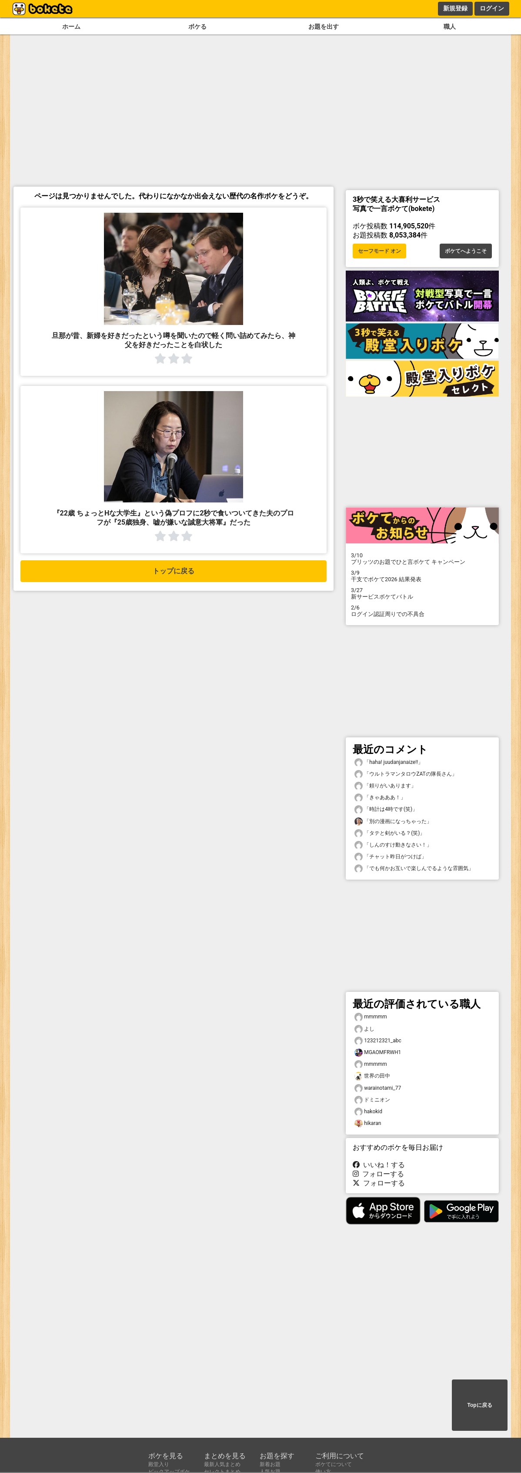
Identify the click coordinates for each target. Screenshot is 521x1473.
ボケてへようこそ (466, 251)
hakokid (368, 1112)
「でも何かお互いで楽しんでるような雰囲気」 (414, 868)
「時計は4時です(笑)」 (385, 809)
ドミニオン (372, 1100)
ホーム (71, 26)
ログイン (492, 8)
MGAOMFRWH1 (377, 1052)
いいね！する (379, 1165)
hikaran (367, 1123)
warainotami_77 (377, 1088)
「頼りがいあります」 (385, 786)
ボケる (197, 26)
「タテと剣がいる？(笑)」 (389, 833)
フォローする (378, 1174)
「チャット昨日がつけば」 (390, 857)
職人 (450, 26)
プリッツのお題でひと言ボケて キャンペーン (422, 558)
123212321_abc (377, 1041)
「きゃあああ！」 (380, 797)
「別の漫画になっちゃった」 (393, 821)
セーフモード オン (379, 251)
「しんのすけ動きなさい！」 (393, 845)
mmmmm (370, 1017)
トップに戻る (173, 571)
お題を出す (323, 26)
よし (364, 1029)
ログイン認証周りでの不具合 (422, 610)
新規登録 (455, 8)
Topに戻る (479, 1405)
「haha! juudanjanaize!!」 (388, 762)
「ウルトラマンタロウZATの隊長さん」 (405, 774)
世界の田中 (372, 1076)
